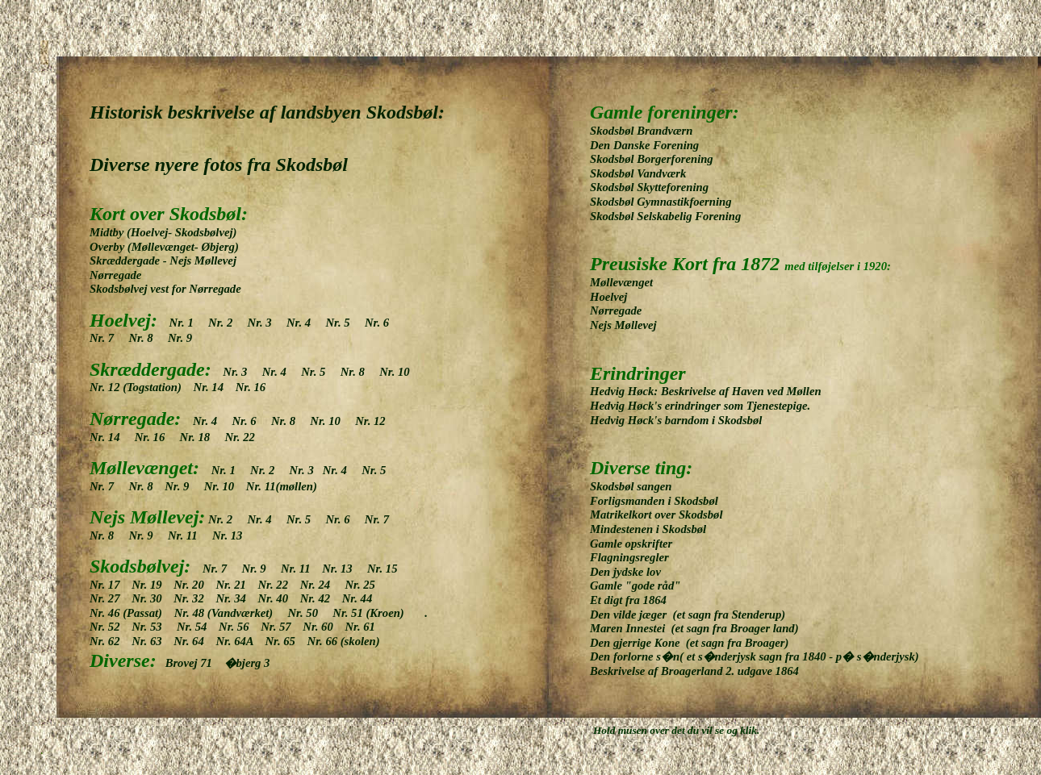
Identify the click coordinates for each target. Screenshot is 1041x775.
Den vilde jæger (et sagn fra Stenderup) (687, 614)
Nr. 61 (364, 626)
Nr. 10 (399, 371)
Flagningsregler (629, 557)
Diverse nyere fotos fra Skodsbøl (219, 164)
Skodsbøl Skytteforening (658, 187)
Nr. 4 (302, 322)
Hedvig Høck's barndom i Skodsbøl (676, 420)
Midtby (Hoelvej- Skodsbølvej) (163, 232)
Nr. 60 (324, 626)
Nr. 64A (240, 641)
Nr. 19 (153, 584)
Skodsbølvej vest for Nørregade (165, 288)
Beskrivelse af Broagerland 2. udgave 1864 (694, 671)
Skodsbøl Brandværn (653, 130)
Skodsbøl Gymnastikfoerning (661, 201)
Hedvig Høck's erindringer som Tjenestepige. (700, 405)
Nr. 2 (224, 322)
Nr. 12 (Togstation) (142, 387)
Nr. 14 (213, 387)
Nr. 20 (194, 584)
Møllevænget (624, 282)
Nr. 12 (376, 421)
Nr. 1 (187, 322)
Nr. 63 (153, 641)
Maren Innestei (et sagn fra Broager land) (694, 628)
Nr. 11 (188, 535)
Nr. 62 (111, 641)
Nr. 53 (154, 626)
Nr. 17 (111, 584)
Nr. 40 (279, 598)
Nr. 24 (322, 584)
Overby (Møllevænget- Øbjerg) (164, 246)
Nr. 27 (111, 598)
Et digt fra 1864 (634, 600)
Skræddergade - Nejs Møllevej (163, 260)
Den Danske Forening (644, 145)
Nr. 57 (282, 626)
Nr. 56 (240, 626)
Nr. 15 (386, 568)
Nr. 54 (198, 626)
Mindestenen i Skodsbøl (648, 529)
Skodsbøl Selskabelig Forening (665, 216)
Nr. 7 (108, 337)
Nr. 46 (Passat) (132, 612)
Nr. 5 (343, 322)
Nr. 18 (201, 437)
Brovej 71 (193, 662)
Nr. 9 (180, 337)
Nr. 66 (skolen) (343, 641)
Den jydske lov (627, 571)
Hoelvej (613, 296)
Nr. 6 (381, 322)
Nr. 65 (286, 641)
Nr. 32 (194, 598)
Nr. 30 (153, 598)
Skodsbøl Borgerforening (660, 158)
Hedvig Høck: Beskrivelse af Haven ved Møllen (706, 391)
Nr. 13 (225, 535)
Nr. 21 (236, 584)
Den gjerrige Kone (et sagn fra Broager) (689, 642)
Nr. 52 (111, 626)
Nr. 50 (310, 612)
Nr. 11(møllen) (280, 486)
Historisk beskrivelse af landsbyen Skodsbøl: (267, 112)
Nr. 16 (248, 387)
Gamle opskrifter (631, 543)
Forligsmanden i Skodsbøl (654, 500)
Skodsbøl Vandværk (638, 173)
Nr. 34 (236, 598)
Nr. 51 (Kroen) (367, 612)
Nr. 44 (361, 598)
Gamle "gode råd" (635, 585)
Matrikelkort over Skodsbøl (656, 514)
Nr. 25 (364, 584)
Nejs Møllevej (623, 325)
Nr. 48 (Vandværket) (231, 612)
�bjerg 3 (247, 662)
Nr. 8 (145, 337)
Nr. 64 (194, 641)
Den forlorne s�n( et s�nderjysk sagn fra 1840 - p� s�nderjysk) (754, 656)
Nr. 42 (321, 598)
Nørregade (115, 275)
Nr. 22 (238, 437)
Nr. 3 (266, 322)
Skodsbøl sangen (630, 486)
